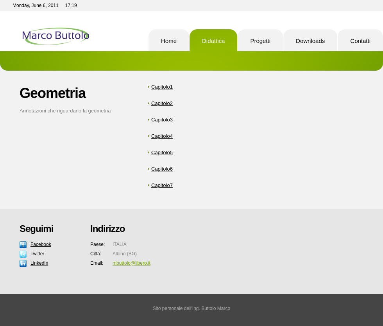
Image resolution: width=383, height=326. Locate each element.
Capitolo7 (162, 185)
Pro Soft (72, 31)
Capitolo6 (162, 169)
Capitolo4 (162, 136)
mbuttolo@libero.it (131, 263)
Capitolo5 (162, 152)
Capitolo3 (162, 120)
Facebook (40, 244)
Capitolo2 (162, 103)
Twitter (37, 254)
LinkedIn (39, 263)
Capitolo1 (162, 87)
